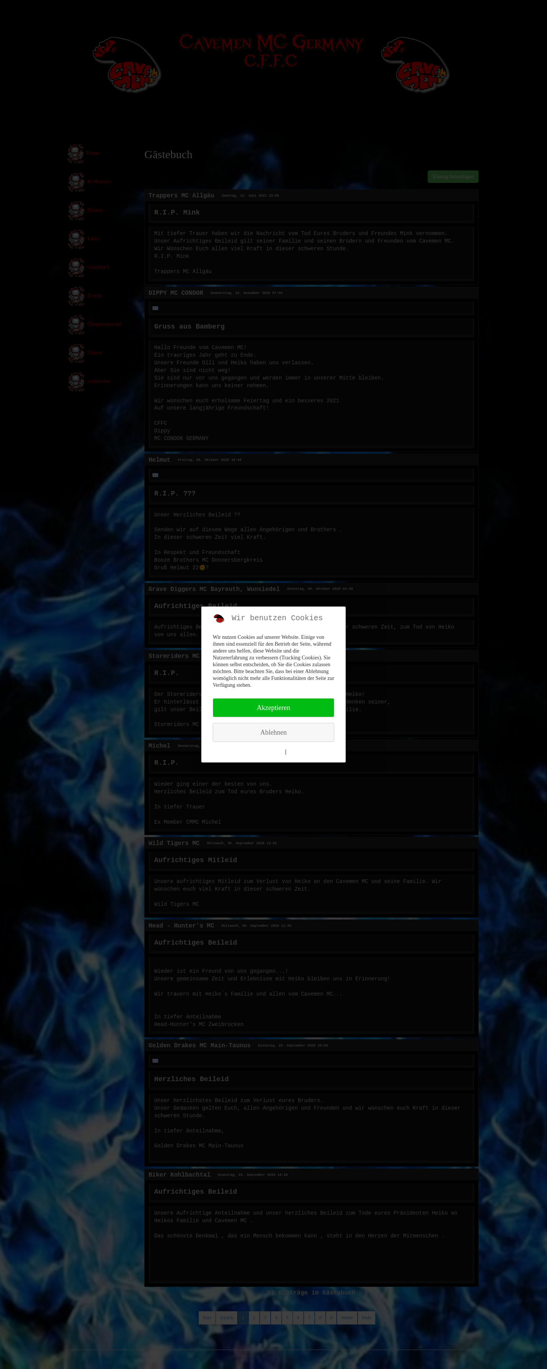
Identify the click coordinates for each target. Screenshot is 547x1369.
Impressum (301, 752)
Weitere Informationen (258, 752)
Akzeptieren (273, 707)
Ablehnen (273, 732)
